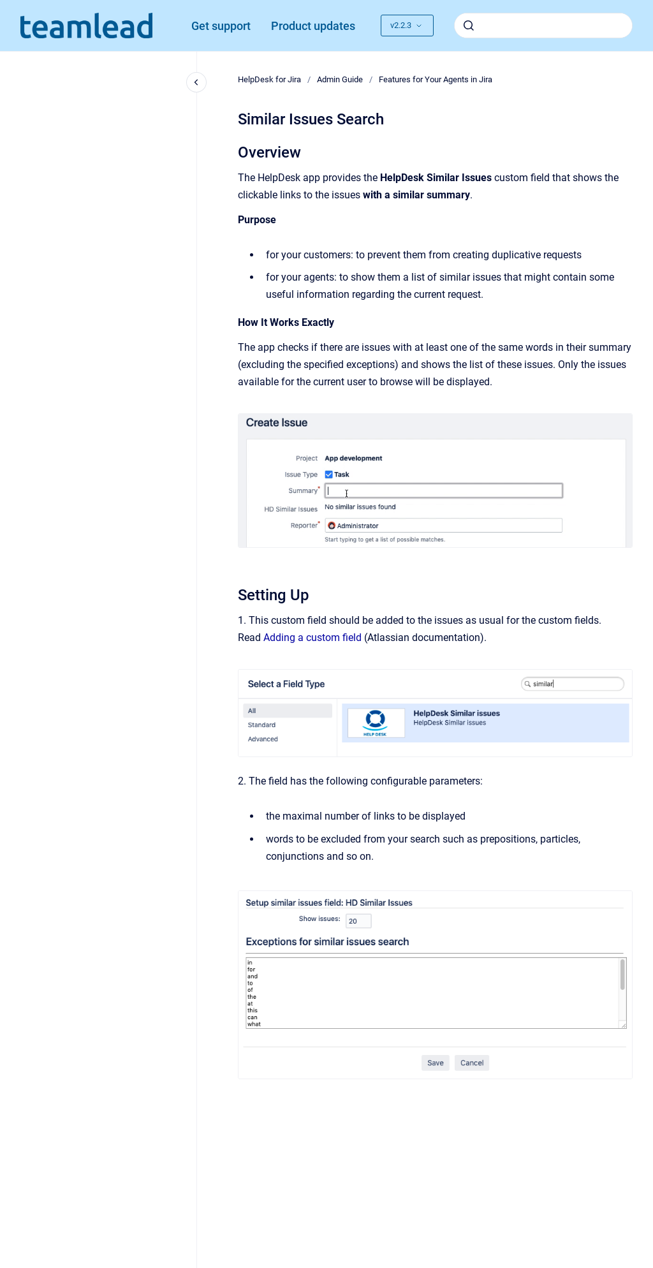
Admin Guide (340, 79)
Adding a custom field (312, 637)
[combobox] (543, 25)
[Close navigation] (196, 82)
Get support (221, 26)
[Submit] (469, 25)
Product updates (313, 26)
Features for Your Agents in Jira (435, 79)
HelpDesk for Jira (269, 79)
